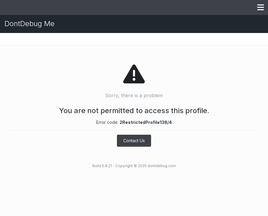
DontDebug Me (29, 23)
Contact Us (134, 140)
